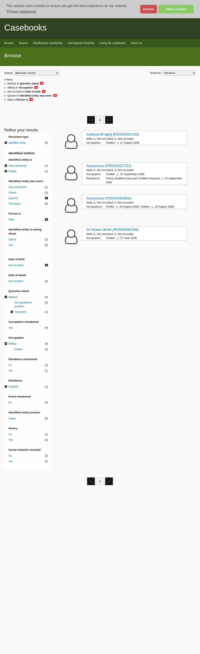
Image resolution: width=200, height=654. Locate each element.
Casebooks (25, 27)
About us (136, 43)
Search (23, 43)
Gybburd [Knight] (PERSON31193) (112, 134)
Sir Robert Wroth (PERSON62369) (112, 230)
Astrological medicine (81, 43)
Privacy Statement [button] (21, 11)
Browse (9, 43)
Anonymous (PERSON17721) (108, 166)
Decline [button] (148, 9)
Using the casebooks (112, 43)
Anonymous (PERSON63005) (108, 198)
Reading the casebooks (47, 43)
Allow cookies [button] (176, 9)
